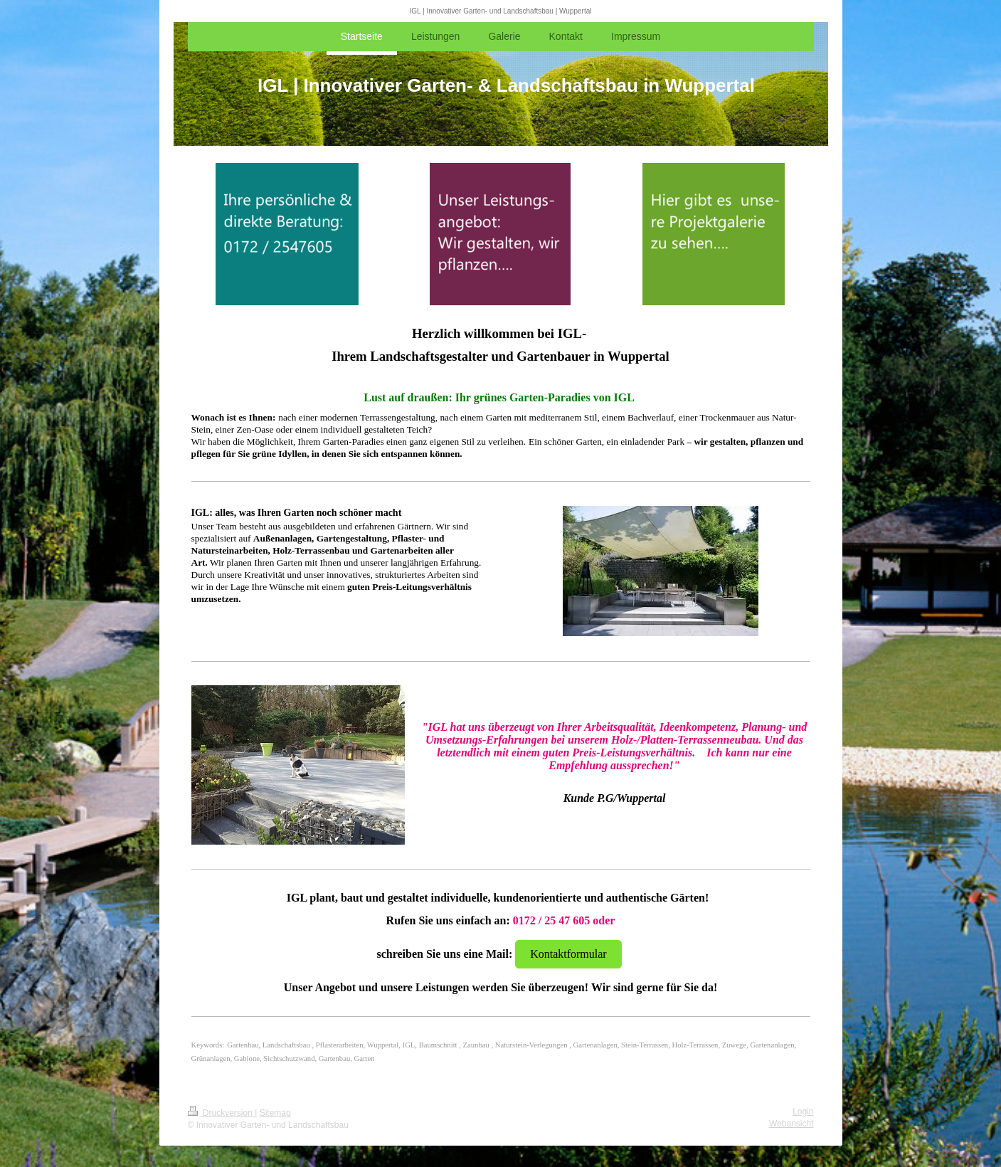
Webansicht (791, 1124)
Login (803, 1111)
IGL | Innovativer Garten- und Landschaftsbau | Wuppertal (501, 11)
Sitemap (275, 1113)
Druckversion (221, 1113)
